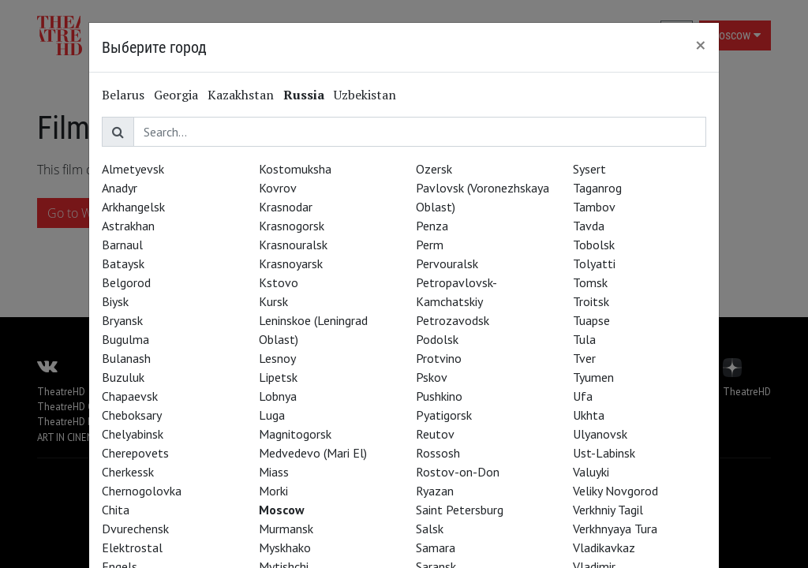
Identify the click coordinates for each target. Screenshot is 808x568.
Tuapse (591, 320)
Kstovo (278, 282)
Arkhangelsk (133, 207)
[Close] (701, 45)
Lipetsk (278, 377)
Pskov (431, 377)
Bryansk (122, 320)
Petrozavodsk (452, 320)
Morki (273, 491)
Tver (584, 358)
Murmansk (286, 528)
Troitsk (591, 301)
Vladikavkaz (604, 547)
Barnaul (122, 244)
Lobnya (278, 396)
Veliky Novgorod (615, 491)
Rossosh (438, 453)
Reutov (435, 434)
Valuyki (591, 472)
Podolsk (437, 339)
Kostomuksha (295, 169)
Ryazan (435, 491)
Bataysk (123, 263)
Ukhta (588, 415)
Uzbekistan (365, 94)
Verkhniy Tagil (608, 510)
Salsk (429, 528)
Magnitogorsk (295, 434)
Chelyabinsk (132, 434)
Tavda (588, 226)
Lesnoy (277, 358)
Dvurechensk (135, 528)
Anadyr (119, 188)
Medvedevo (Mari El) (313, 453)
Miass (274, 472)
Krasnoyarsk (291, 263)
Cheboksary (132, 415)
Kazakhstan (241, 94)
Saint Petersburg (459, 510)
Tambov (594, 207)
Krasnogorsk (291, 226)
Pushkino (439, 396)
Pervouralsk (447, 263)
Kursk (273, 301)
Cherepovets (135, 453)
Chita (115, 510)
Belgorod (126, 282)
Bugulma (125, 339)
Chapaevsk (130, 396)
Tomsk (590, 282)
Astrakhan (128, 226)
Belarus (123, 94)
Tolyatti (594, 263)
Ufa (583, 396)
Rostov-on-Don (457, 472)
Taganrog (597, 188)
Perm (429, 244)
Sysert (589, 169)
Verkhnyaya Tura (615, 528)
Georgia (176, 94)
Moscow (282, 510)
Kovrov (278, 188)
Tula (584, 339)
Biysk (115, 301)
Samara (435, 547)
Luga (272, 415)
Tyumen (593, 377)
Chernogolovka (141, 491)
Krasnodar (285, 207)
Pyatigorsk (444, 415)
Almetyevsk (133, 169)
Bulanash (126, 358)
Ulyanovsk (600, 434)
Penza (432, 226)
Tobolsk (594, 244)
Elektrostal (132, 547)
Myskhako (285, 547)
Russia (303, 94)
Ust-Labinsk (604, 453)
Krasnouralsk (293, 244)
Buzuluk (123, 377)
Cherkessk (128, 472)
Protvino (439, 358)
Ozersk (434, 169)
